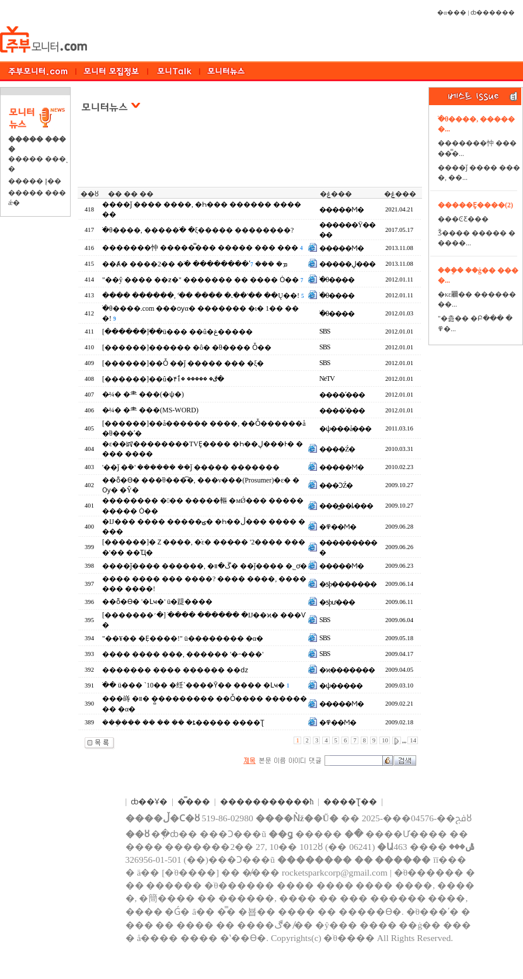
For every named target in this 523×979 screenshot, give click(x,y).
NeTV (326, 378)
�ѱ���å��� (345, 429)
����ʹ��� (342, 395)
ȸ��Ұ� (149, 801)
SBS (324, 331)
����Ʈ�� (350, 801)
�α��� (451, 12)
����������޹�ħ (267, 801)
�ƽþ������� (347, 584)
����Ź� (337, 449)
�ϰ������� (347, 670)
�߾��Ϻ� (337, 527)
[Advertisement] (251, 157)
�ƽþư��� (337, 602)
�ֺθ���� (336, 280)
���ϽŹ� (336, 485)
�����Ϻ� (341, 210)
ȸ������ (492, 12)
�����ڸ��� (347, 264)
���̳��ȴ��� (346, 506)
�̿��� (193, 801)
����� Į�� (34, 181)
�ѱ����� (340, 686)
